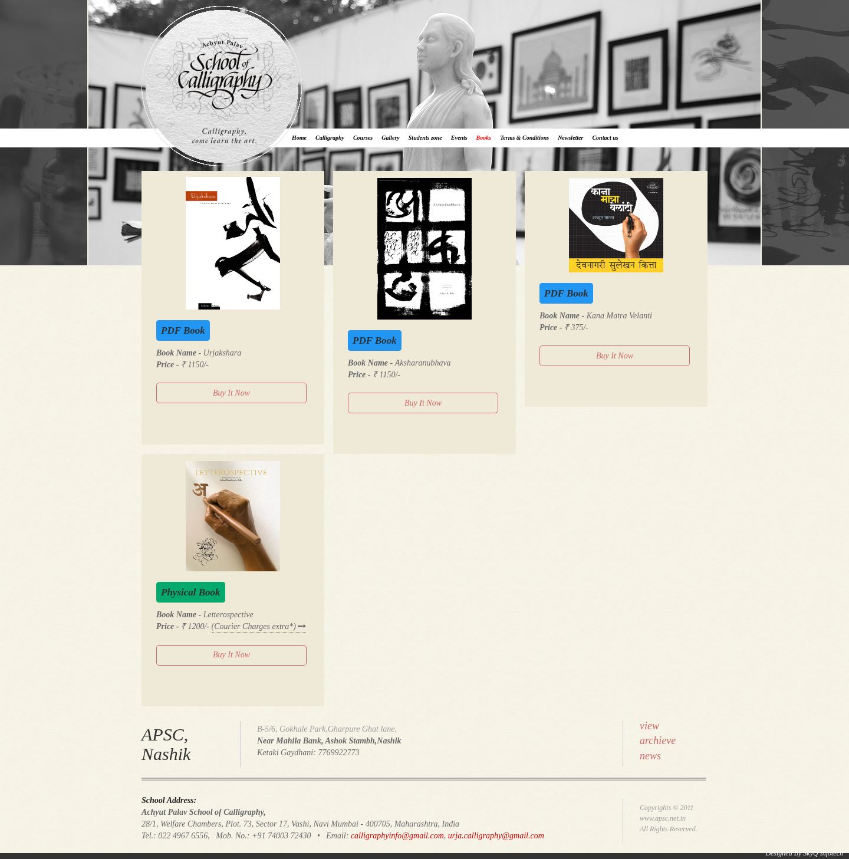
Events (459, 137)
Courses (363, 137)
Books (484, 137)
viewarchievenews (658, 741)
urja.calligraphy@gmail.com (496, 835)
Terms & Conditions (524, 137)
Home (299, 137)
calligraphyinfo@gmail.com (397, 835)
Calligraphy (329, 137)
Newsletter (570, 137)
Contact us (605, 137)
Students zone (425, 137)
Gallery (390, 137)
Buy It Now (231, 393)
